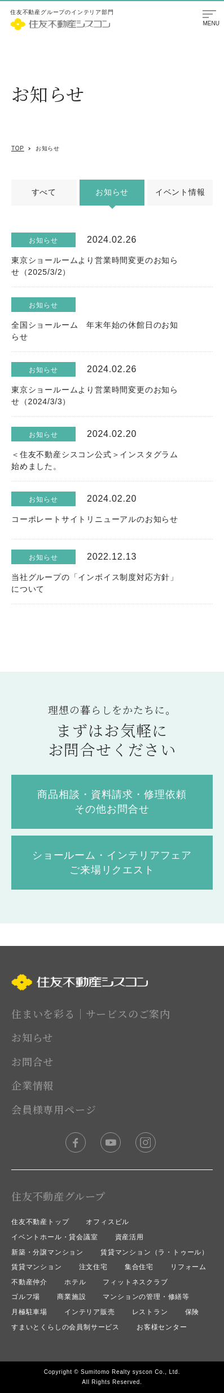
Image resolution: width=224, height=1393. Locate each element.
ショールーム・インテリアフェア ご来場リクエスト (112, 863)
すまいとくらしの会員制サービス (65, 1327)
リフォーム (188, 1267)
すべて (44, 192)
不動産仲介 (29, 1282)
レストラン (150, 1312)
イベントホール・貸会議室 (54, 1237)
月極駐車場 (29, 1312)
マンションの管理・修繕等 (146, 1297)
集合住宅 (139, 1267)
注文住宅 (93, 1267)
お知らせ (48, 148)
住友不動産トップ (40, 1222)
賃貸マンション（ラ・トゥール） (154, 1252)
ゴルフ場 (25, 1297)
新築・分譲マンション (47, 1252)
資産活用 (129, 1237)
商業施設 (71, 1297)
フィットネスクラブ (135, 1282)
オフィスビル (107, 1222)
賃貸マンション (36, 1267)
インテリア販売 (89, 1312)
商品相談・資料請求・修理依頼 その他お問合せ (112, 802)
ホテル (75, 1282)
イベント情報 (180, 192)
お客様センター (162, 1327)
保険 (192, 1312)
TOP (17, 148)
